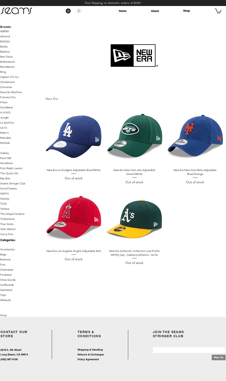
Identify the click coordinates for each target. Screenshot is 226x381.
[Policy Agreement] (103, 359)
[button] (218, 11)
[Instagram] (68, 11)
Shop (186, 10)
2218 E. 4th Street (10, 349)
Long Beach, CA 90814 (14, 354)
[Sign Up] (219, 357)
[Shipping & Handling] (107, 350)
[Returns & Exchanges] (107, 355)
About (155, 11)
